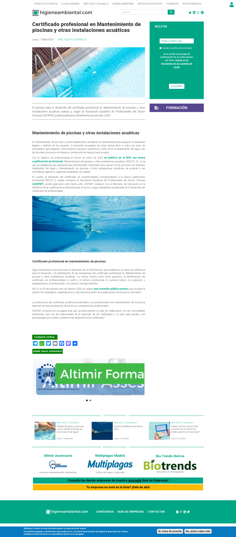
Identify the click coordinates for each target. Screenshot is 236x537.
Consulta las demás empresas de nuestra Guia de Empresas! (118, 480)
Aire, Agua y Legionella (96, 4)
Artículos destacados (150, 4)
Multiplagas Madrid (110, 456)
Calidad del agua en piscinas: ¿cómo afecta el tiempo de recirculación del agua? (70, 429)
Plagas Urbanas (71, 4)
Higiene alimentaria (123, 4)
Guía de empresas (192, 4)
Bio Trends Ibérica (170, 456)
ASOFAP (38, 183)
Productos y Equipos (46, 4)
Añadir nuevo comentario (47, 351)
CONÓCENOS (105, 511)
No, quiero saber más (198, 531)
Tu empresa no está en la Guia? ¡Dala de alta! (118, 487)
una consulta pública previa (111, 288)
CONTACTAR (156, 511)
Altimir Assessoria (58, 456)
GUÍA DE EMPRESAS (130, 511)
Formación (172, 4)
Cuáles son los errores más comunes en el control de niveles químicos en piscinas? (185, 429)
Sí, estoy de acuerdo (170, 531)
